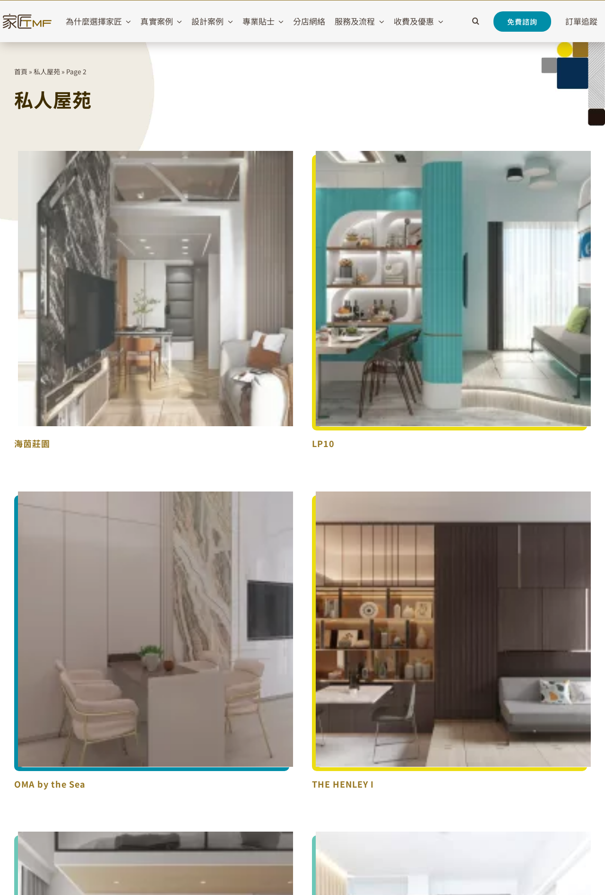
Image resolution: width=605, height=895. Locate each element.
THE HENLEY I (343, 784)
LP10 (323, 443)
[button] (475, 21)
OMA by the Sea (50, 784)
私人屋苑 (47, 71)
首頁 (20, 71)
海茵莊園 (32, 443)
